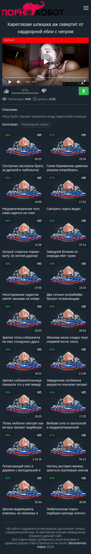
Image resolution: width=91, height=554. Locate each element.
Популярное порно (35, 124)
